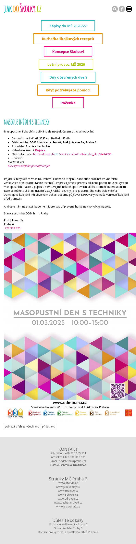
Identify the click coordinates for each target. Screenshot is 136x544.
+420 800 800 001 (74, 457)
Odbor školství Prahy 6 (68, 528)
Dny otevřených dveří (68, 77)
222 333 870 (12, 228)
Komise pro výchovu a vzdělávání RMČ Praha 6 (68, 532)
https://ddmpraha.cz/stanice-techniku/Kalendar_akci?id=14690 (72, 154)
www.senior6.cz (68, 494)
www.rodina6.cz (68, 490)
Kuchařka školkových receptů (68, 38)
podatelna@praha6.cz (72, 461)
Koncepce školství (68, 51)
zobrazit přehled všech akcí (22, 426)
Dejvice (40, 150)
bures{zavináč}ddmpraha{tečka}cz (29, 166)
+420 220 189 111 (74, 453)
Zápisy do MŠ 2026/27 (68, 25)
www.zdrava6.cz (68, 498)
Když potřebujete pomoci (68, 90)
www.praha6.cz (68, 483)
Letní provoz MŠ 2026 (66, 64)
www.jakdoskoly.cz (68, 487)
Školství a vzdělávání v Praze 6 (68, 524)
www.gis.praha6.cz (68, 506)
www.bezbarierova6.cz (68, 502)
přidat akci (48, 426)
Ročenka (68, 103)
